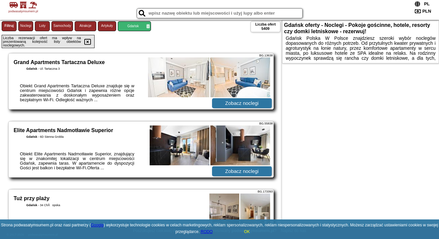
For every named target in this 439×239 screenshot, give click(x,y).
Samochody (62, 26)
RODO (207, 231)
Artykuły (107, 26)
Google (97, 225)
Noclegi (25, 26)
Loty (42, 26)
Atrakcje (85, 26)
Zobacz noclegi (242, 103)
